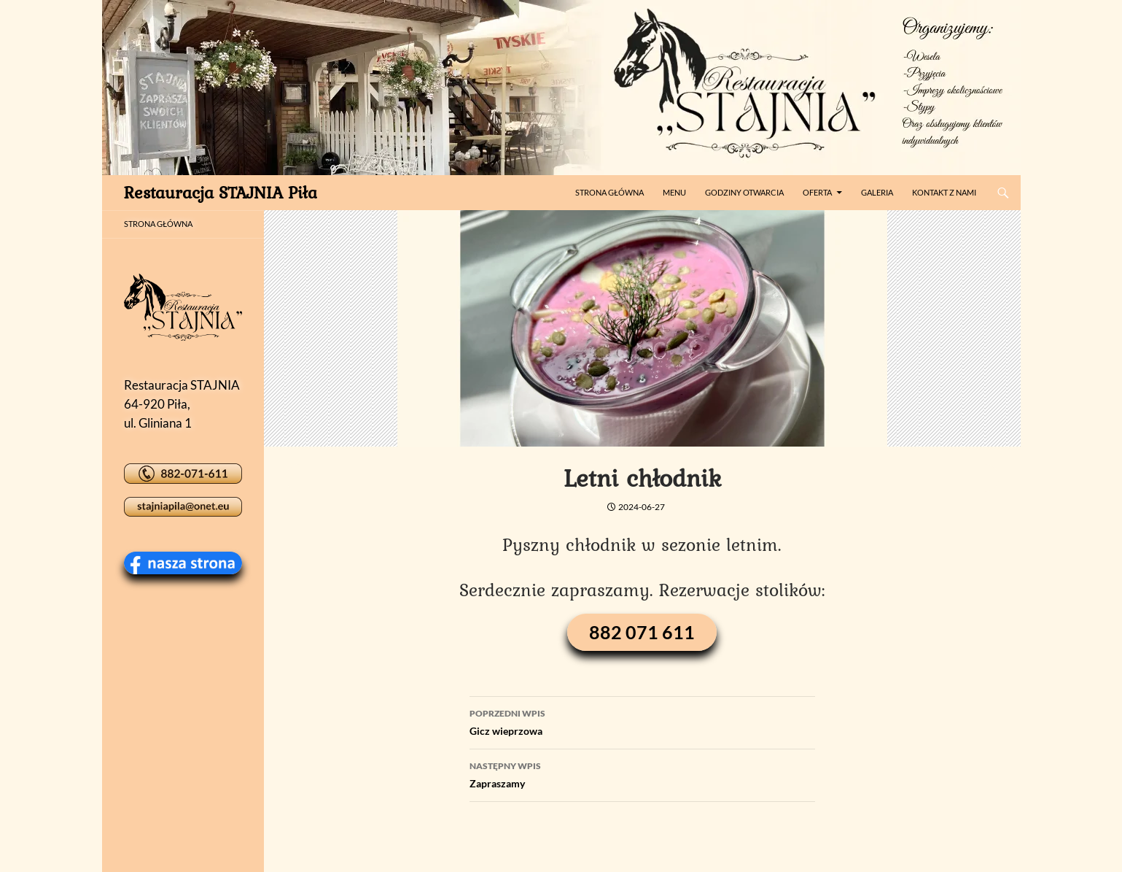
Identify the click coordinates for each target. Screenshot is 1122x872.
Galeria (877, 192)
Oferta (817, 192)
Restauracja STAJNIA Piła (220, 192)
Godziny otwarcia (744, 192)
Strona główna (609, 192)
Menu (674, 192)
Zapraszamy (642, 773)
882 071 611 (642, 632)
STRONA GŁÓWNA (158, 223)
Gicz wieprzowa (642, 721)
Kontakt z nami (944, 192)
